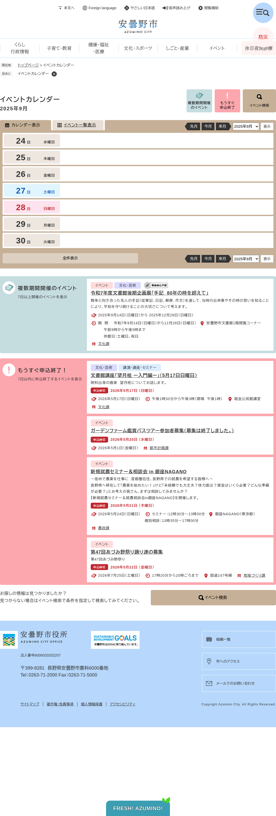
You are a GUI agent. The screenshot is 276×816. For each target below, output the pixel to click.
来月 (222, 126)
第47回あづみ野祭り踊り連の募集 (127, 552)
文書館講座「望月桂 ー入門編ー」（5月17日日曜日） (144, 375)
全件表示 (70, 258)
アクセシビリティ (122, 704)
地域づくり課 (255, 575)
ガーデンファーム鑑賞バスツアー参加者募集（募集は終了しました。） (162, 430)
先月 (194, 126)
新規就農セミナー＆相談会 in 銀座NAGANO (139, 471)
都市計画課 (159, 448)
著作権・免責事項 (60, 704)
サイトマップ (29, 704)
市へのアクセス (228, 661)
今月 (208, 126)
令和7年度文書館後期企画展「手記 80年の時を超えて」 (150, 293)
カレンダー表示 (26, 125)
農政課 (104, 528)
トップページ (28, 65)
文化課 (104, 344)
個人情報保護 (91, 704)
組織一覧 (223, 639)
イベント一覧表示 (80, 125)
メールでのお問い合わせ (235, 683)
